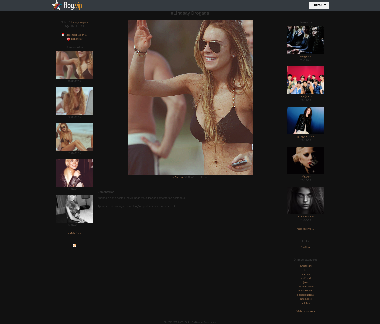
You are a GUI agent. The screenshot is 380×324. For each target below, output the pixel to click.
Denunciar (74, 38)
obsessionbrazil (305, 294)
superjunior (305, 96)
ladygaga (306, 176)
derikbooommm (305, 216)
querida (306, 273)
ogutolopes (306, 298)
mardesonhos (305, 290)
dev (306, 269)
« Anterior (178, 176)
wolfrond (306, 278)
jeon (305, 282)
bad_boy (305, 302)
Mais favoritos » (306, 228)
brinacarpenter (306, 286)
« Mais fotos (74, 233)
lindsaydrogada (79, 22)
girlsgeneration (305, 136)
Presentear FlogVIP (74, 34)
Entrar (317, 5)
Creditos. (306, 247)
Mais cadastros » (305, 311)
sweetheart (305, 265)
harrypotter (306, 56)
